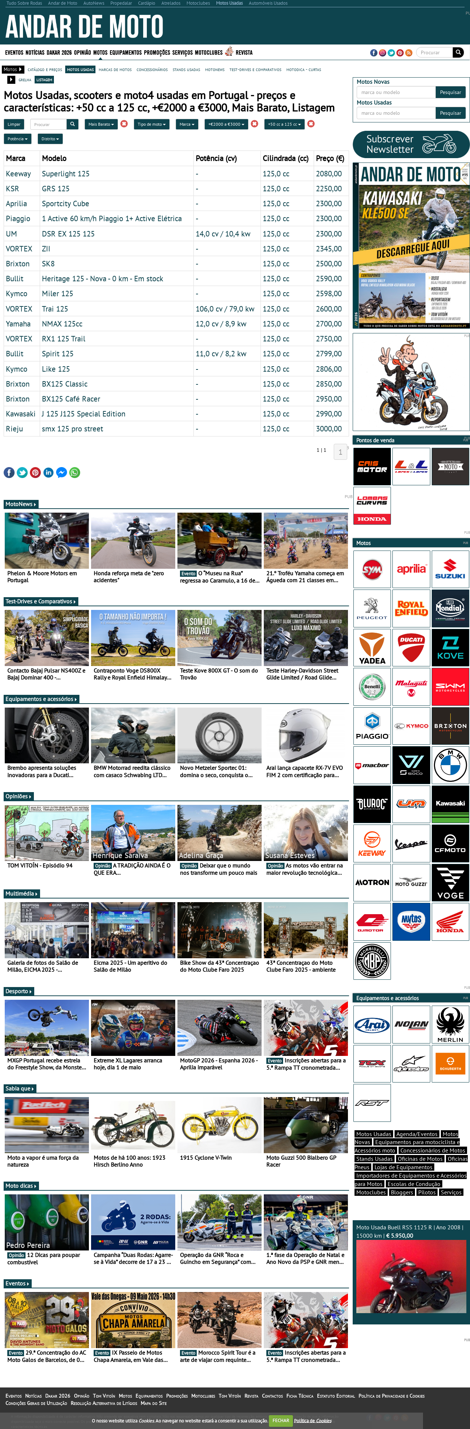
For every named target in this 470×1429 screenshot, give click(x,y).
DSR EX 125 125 (68, 233)
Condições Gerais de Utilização (36, 1403)
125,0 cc (276, 173)
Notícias (35, 52)
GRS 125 (56, 188)
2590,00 (329, 278)
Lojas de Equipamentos (403, 1167)
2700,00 (329, 323)
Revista (244, 52)
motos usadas (80, 69)
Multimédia (21, 893)
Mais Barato (101, 124)
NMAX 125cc (62, 323)
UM (11, 233)
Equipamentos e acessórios (41, 698)
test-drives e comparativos (255, 69)
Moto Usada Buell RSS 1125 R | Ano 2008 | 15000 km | (411, 1268)
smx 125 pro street (72, 428)
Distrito (50, 138)
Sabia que (20, 1088)
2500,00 (329, 263)
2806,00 (329, 369)
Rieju (14, 428)
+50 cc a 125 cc (284, 124)
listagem (44, 79)
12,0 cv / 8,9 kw (221, 323)
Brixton (18, 263)
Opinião (82, 52)
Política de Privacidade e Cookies (391, 1396)
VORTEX (19, 248)
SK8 (48, 263)
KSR (12, 188)
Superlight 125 (66, 173)
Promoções (157, 52)
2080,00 (329, 173)
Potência (18, 138)
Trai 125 (55, 309)
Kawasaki (21, 413)
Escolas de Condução (414, 1183)
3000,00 (329, 428)
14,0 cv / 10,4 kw (223, 233)
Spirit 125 (58, 353)
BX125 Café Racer (71, 399)
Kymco (16, 293)
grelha (25, 79)
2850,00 (329, 384)
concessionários (152, 69)
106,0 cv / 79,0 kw (225, 309)
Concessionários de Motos (432, 1150)
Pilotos (427, 1192)
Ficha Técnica (299, 1396)
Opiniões (18, 796)
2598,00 (329, 293)
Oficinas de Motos (420, 1158)
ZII (46, 248)
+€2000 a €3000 (226, 124)
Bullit (14, 278)
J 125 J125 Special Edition (83, 413)
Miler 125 (57, 293)
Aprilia (16, 203)
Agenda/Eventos (417, 1134)
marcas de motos (115, 69)
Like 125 (56, 369)
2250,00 (329, 188)
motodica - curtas (303, 69)
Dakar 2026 (59, 52)
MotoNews (21, 504)
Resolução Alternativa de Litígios (104, 1403)
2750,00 (329, 338)
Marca (187, 124)
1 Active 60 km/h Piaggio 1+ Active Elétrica (112, 218)
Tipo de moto (152, 124)
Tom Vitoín (104, 1396)
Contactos (272, 1396)
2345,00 (329, 248)
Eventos (14, 52)
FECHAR (281, 1420)
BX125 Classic (64, 384)
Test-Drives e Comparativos (41, 601)
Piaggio (18, 218)
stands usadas (186, 69)
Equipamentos (126, 52)
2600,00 (329, 309)
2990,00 (329, 413)
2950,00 (329, 399)
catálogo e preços (45, 69)
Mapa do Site (154, 1403)
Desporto (18, 991)
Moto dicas (21, 1185)
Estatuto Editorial (336, 1396)
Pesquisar (450, 92)
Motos (100, 52)
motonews (214, 69)
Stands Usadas (374, 1158)
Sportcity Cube (65, 203)
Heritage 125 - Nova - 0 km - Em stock (102, 278)
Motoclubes (209, 52)
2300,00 (329, 203)
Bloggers (402, 1192)
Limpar (14, 124)
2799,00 (329, 353)
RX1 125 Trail (63, 338)
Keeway (18, 173)
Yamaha (18, 323)
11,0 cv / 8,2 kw (221, 353)
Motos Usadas (373, 1134)
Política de (312, 1420)
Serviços (182, 52)
